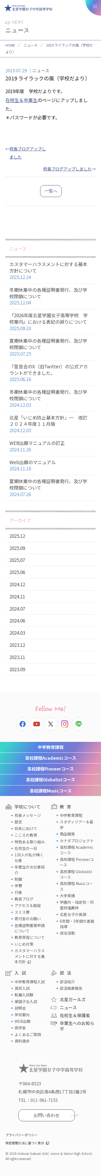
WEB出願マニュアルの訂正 (50, 446)
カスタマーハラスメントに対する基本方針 (30, 956)
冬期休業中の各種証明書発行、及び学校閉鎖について (50, 296)
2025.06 (17, 572)
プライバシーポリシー (21, 1134)
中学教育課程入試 (30, 981)
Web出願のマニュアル (50, 466)
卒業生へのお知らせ (77, 1025)
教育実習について (30, 937)
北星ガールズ (73, 999)
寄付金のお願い (28, 918)
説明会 (20, 1008)
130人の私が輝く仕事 (29, 857)
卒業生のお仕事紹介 (30, 869)
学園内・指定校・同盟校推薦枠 (77, 904)
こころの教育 (26, 835)
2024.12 (17, 584)
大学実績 (67, 895)
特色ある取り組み (30, 841)
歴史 (18, 821)
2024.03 (17, 632)
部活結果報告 (71, 988)
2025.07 (17, 559)
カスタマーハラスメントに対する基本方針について (50, 271)
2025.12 (17, 535)
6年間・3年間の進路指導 (77, 923)
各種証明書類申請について (30, 928)
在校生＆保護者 (75, 1015)
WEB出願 (22, 1021)
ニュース (30, 45)
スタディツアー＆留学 (76, 824)
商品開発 (67, 834)
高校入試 (22, 988)
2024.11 (17, 596)
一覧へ (50, 191)
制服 (18, 879)
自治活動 (67, 933)
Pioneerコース (50, 768)
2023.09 (17, 669)
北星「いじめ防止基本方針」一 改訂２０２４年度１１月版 (50, 424)
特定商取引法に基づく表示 (24, 1143)
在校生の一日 (26, 848)
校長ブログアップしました (67, 169)
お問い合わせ (47, 1115)
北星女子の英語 (73, 914)
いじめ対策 (24, 944)
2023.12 (17, 644)
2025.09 (17, 548)
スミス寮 (22, 912)
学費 (18, 885)
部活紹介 (67, 981)
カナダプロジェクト (77, 840)
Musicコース (51, 790)
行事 (18, 892)
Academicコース (50, 758)
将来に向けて (26, 828)
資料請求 (22, 1041)
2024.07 (17, 608)
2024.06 (17, 620)
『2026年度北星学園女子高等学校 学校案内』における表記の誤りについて (50, 322)
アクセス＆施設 (28, 905)
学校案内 (22, 1014)
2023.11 (17, 657)
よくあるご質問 (28, 1034)
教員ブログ (24, 899)
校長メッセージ (28, 815)
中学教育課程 (51, 747)
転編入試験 (24, 994)
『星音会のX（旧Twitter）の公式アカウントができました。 (50, 373)
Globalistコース (50, 779)
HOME (10, 45)
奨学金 (20, 1027)
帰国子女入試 (26, 1001)
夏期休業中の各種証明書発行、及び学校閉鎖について (50, 347)
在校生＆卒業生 (21, 100)
